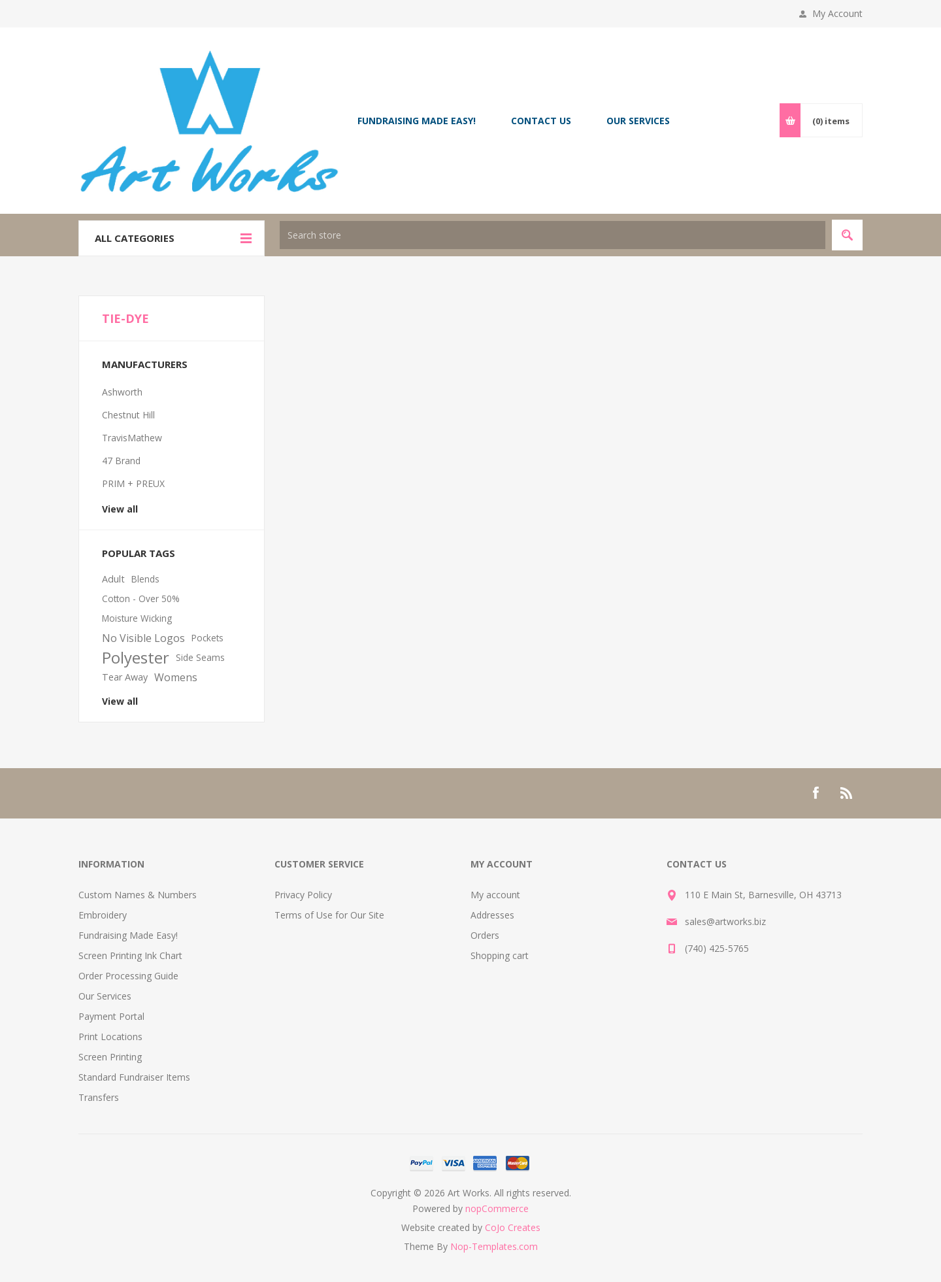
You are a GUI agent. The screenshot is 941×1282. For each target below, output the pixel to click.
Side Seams (200, 657)
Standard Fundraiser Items (134, 1077)
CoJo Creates (512, 1227)
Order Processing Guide (128, 976)
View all (120, 509)
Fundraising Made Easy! (128, 935)
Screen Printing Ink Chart (130, 955)
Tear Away (125, 677)
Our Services (104, 996)
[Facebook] (815, 793)
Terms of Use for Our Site (329, 915)
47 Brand (121, 460)
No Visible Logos (143, 638)
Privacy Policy (303, 894)
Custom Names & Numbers (137, 894)
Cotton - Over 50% (141, 598)
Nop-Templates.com (494, 1246)
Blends (145, 579)
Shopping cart (499, 955)
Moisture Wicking (137, 618)
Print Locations (110, 1036)
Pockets (207, 638)
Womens (175, 677)
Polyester (135, 657)
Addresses (492, 915)
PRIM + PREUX (133, 483)
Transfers (98, 1097)
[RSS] (846, 793)
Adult (113, 579)
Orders (484, 935)
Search (847, 235)
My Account (837, 13)
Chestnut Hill (128, 415)
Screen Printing (110, 1057)
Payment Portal (111, 1016)
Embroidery (102, 915)
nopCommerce (497, 1208)
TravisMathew (132, 437)
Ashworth (122, 392)
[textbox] (552, 235)
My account (495, 894)
